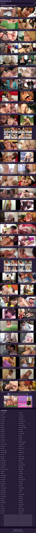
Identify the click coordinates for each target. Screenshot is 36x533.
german (2, 477)
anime (2, 419)
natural (20, 431)
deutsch (2, 446)
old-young (21, 444)
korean (2, 511)
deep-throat (3, 444)
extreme (2, 463)
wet (20, 506)
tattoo (20, 484)
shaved (20, 477)
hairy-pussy (3, 488)
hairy (2, 486)
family (2, 471)
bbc (2, 425)
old (20, 440)
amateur (3, 413)
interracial (3, 496)
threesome (21, 488)
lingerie (20, 417)
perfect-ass (21, 456)
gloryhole (2, 484)
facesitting (3, 465)
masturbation (21, 421)
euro (2, 458)
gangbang (3, 475)
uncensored (21, 494)
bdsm (2, 429)
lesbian (20, 415)
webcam (20, 504)
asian (2, 421)
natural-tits (21, 433)
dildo (2, 448)
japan (2, 500)
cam (2, 433)
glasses (2, 481)
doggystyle (3, 450)
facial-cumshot (4, 469)
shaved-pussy (21, 479)
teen (20, 486)
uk (19, 492)
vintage (20, 500)
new (20, 435)
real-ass (20, 463)
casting (2, 435)
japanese (2, 502)
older (20, 446)
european (3, 461)
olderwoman (21, 448)
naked (20, 429)
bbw (2, 427)
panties (20, 450)
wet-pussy (21, 509)
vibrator (20, 498)
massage (20, 419)
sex (20, 471)
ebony (2, 454)
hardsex (2, 494)
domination (3, 452)
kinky (2, 506)
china (2, 442)
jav (1, 504)
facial (2, 467)
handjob (2, 490)
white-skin (21, 511)
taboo (20, 481)
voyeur (20, 502)
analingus (2, 417)
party (20, 454)
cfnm (2, 438)
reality (20, 467)
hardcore (3, 492)
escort (2, 456)
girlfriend (2, 479)
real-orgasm (21, 465)
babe (2, 423)
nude (20, 438)
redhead (20, 469)
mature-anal (21, 425)
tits (20, 490)
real (20, 461)
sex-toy (20, 473)
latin (20, 413)
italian (2, 498)
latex (2, 513)
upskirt (20, 496)
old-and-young (22, 442)
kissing (2, 509)
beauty (2, 431)
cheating (2, 440)
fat (2, 473)
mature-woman (22, 427)
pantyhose (21, 452)
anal (2, 415)
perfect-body (21, 458)
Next (27, 394)
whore (20, 513)
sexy (20, 475)
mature (20, 423)
